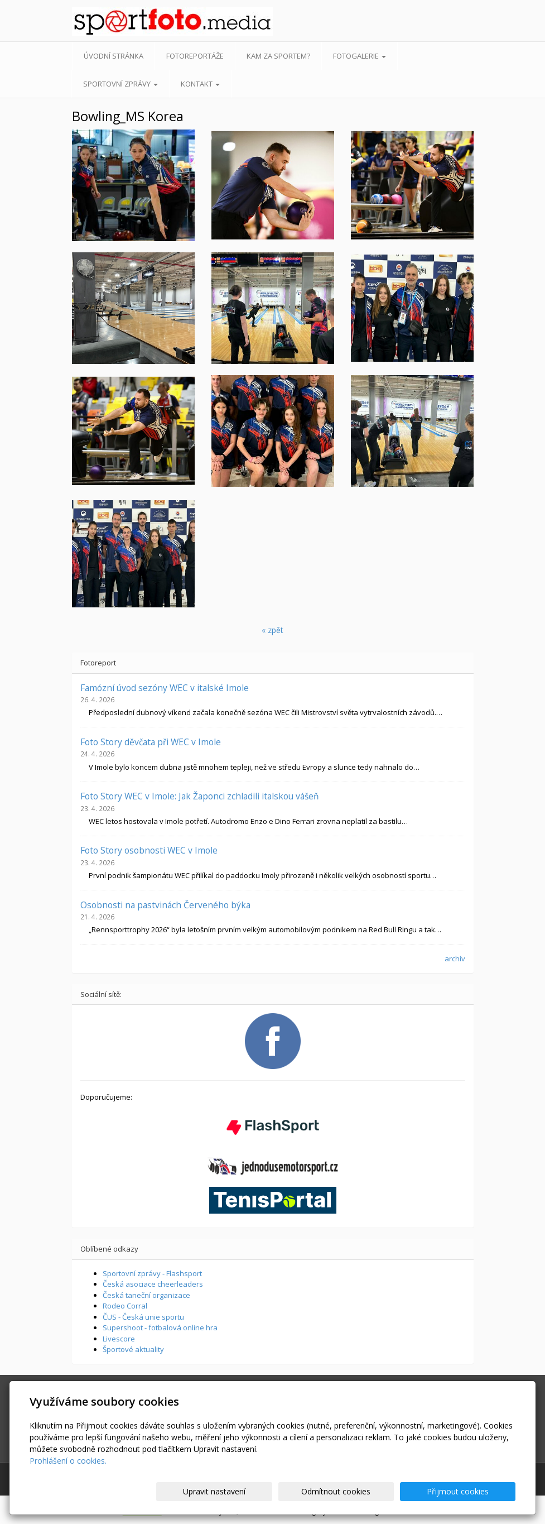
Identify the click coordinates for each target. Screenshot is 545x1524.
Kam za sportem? (278, 56)
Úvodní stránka (113, 56)
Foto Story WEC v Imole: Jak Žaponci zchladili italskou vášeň (199, 796)
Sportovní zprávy (120, 84)
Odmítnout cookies (381, 1491)
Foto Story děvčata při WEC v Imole (150, 742)
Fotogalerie (359, 56)
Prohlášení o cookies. (68, 1460)
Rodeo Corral (125, 1306)
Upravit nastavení (290, 1491)
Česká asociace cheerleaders (153, 1284)
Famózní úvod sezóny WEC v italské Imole (164, 688)
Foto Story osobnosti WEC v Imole (149, 850)
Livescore (119, 1339)
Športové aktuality (133, 1349)
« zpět (272, 630)
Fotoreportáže (195, 56)
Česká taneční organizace (146, 1295)
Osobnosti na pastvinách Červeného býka (165, 905)
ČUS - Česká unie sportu (143, 1317)
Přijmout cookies (473, 1491)
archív (455, 958)
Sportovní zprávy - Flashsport (152, 1273)
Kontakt (200, 84)
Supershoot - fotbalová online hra (160, 1327)
